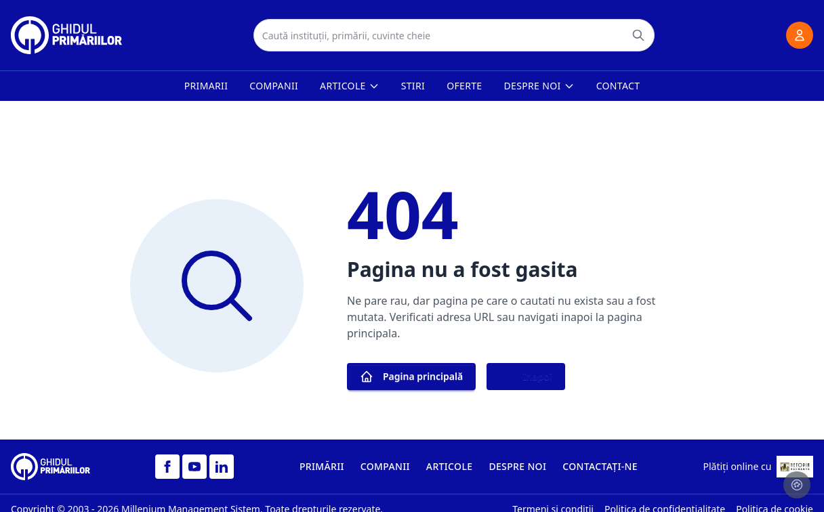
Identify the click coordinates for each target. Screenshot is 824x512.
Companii (273, 85)
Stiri (413, 85)
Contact (618, 85)
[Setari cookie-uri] (796, 484)
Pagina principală (411, 376)
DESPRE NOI (517, 466)
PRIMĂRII (322, 466)
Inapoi (525, 376)
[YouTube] (194, 466)
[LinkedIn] (221, 466)
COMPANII (385, 466)
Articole (349, 85)
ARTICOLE (449, 466)
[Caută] (638, 35)
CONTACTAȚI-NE (600, 466)
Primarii (206, 85)
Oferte (464, 85)
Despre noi (539, 85)
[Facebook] (167, 466)
